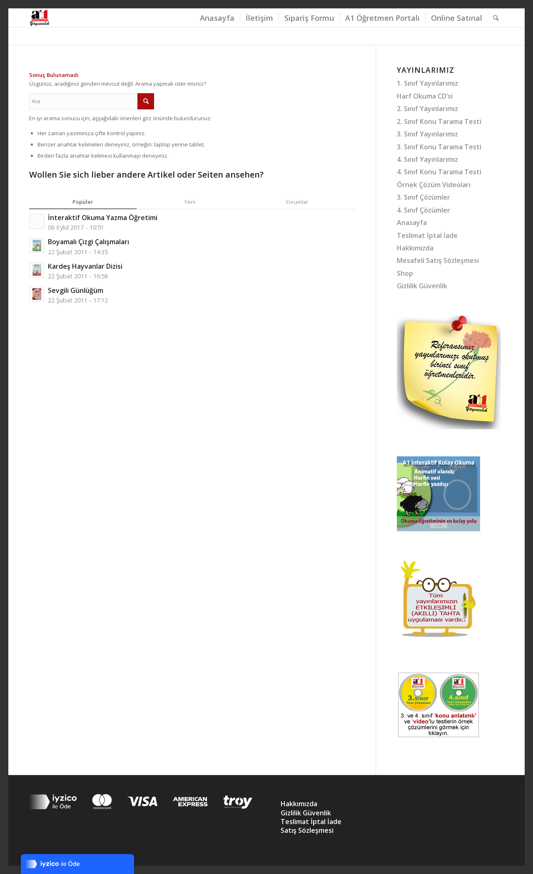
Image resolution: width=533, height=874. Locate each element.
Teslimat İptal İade (427, 235)
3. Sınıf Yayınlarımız (427, 134)
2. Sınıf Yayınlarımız (427, 108)
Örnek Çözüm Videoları (434, 184)
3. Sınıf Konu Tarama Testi (439, 146)
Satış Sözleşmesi (307, 830)
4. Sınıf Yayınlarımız (427, 159)
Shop (405, 273)
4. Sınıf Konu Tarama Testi (439, 171)
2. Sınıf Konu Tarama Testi (439, 121)
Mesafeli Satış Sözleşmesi (438, 260)
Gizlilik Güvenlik (422, 285)
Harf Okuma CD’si (425, 96)
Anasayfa (412, 222)
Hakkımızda (415, 248)
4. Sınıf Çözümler (423, 210)
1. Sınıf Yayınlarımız (427, 83)
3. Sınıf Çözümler (423, 197)
